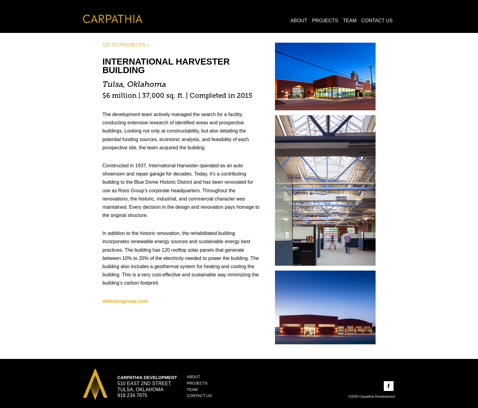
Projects (325, 20)
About (299, 20)
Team (349, 20)
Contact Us (377, 20)
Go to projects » (125, 45)
